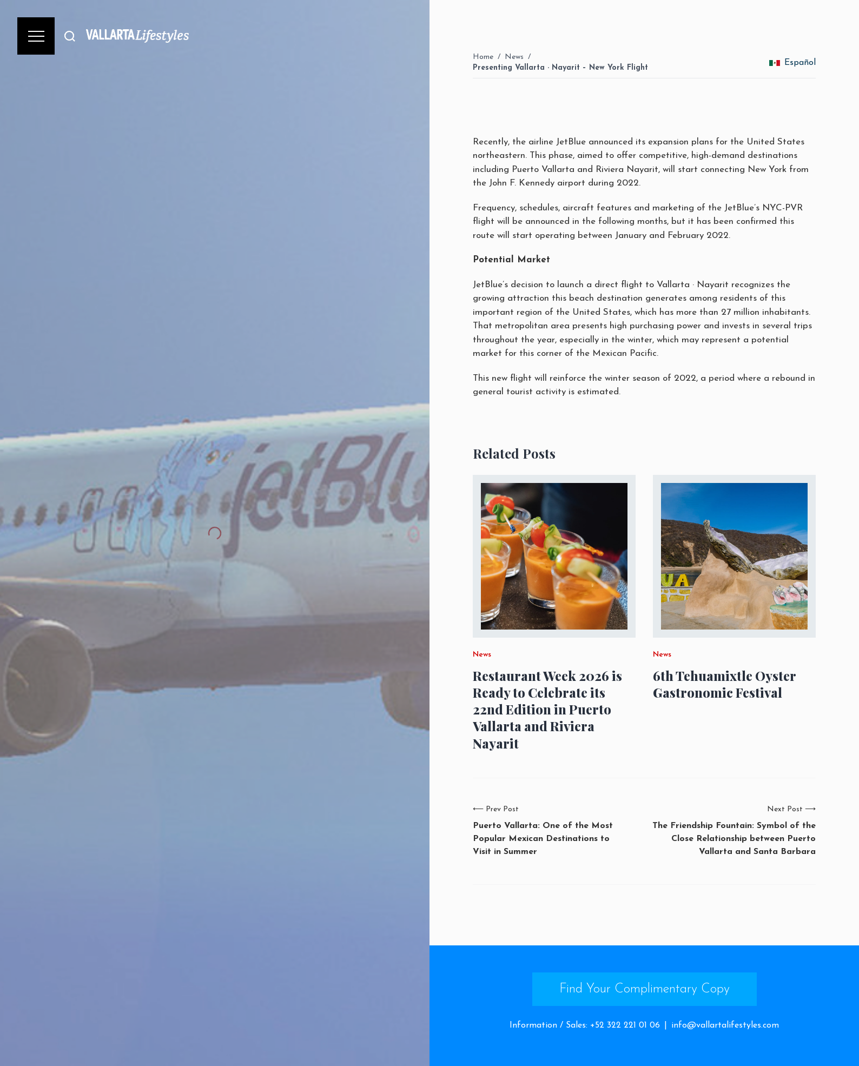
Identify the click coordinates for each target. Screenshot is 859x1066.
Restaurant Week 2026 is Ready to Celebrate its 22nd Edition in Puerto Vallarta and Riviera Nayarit (547, 709)
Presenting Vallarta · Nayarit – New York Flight (560, 68)
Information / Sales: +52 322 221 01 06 (585, 1025)
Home (483, 57)
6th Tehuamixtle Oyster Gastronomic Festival (724, 684)
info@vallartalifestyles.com (725, 1025)
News (514, 57)
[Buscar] (70, 36)
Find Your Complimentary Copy (644, 989)
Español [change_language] (792, 62)
